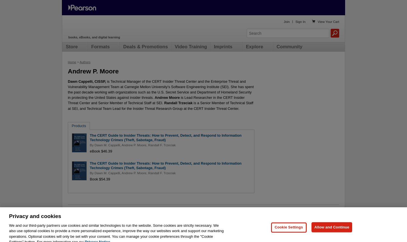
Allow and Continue (331, 234)
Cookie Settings (289, 234)
